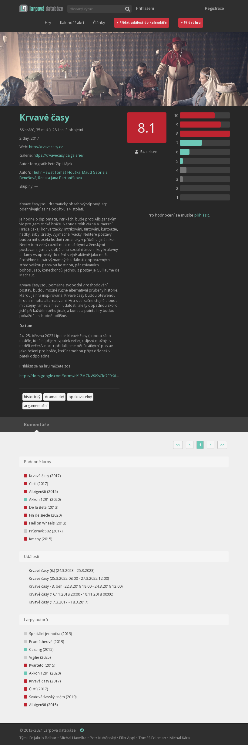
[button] (41, 8)
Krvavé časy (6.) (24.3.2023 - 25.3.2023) (61, 570)
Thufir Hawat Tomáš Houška (56, 172)
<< (178, 445)
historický (32, 396)
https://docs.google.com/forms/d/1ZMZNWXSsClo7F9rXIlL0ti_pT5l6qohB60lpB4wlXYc (92, 375)
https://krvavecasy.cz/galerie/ (58, 155)
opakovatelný (80, 396)
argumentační (36, 405)
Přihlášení (145, 8)
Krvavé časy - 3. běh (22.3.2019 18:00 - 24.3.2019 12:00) (75, 586)
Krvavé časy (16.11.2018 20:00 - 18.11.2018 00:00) (71, 594)
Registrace (214, 8)
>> (222, 445)
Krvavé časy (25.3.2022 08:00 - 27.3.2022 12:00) (69, 578)
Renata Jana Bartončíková (60, 177)
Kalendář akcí (72, 22)
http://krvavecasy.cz (46, 146)
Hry (48, 22)
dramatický (54, 396)
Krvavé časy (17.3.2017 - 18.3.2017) (58, 602)
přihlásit (201, 215)
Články (99, 22)
